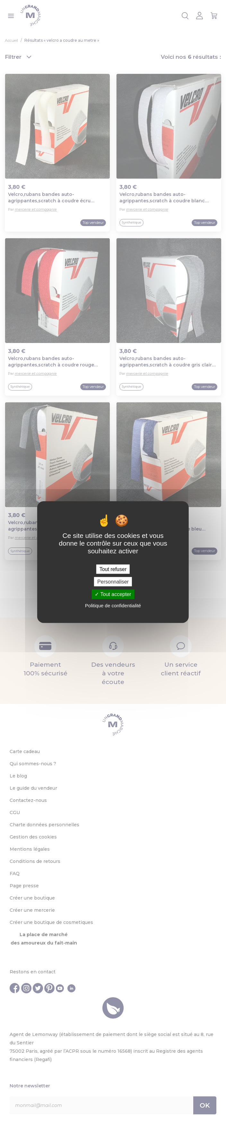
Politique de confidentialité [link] (113, 605)
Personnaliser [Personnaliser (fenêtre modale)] (113, 581)
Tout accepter (113, 594)
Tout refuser (113, 569)
